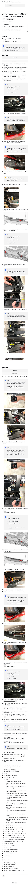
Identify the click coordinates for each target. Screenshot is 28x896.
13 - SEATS (6, 779)
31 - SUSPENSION (8, 857)
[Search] (15, 5)
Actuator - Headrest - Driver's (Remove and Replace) (15, 784)
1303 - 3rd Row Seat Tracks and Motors (14, 827)
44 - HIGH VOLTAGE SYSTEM (11, 868)
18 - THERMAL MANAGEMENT (11, 849)
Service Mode (19, 754)
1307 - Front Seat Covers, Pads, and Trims (14, 835)
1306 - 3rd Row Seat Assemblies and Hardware (15, 833)
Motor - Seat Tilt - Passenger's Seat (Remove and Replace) (16, 811)
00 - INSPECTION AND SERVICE (11, 771)
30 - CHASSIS (7, 855)
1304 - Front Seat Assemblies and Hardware (15, 829)
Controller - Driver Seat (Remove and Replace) (16, 793)
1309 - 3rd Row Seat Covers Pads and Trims (15, 839)
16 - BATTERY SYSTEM (9, 845)
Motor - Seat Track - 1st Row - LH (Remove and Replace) (16, 804)
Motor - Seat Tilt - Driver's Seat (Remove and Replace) (16, 808)
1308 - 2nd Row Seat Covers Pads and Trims (15, 837)
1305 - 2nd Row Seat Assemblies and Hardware (15, 831)
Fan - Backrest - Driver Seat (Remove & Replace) (17, 795)
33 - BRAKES (7, 860)
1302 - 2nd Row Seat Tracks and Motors (14, 825)
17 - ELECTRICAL (8, 847)
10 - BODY (6, 773)
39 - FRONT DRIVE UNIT (9, 864)
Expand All (15, 57)
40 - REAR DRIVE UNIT (9, 866)
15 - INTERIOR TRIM (8, 843)
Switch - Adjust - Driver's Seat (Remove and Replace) (16, 823)
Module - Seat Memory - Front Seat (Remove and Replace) (17, 801)
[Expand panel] (3, 876)
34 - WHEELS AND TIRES (10, 862)
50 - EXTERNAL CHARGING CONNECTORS (14, 870)
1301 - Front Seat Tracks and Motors (13, 781)
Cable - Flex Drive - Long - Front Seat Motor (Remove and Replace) (16, 787)
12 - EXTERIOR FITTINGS (10, 777)
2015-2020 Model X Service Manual (12, 766)
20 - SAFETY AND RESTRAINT (11, 851)
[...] (21, 69)
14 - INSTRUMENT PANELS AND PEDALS (13, 841)
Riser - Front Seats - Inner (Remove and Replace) (17, 817)
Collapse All (14, 61)
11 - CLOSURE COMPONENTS (11, 775)
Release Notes (7, 767)
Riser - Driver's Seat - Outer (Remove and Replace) (15, 814)
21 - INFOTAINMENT (8, 853)
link (10, 737)
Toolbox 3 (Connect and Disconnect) (17, 715)
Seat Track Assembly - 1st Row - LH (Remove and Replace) (17, 820)
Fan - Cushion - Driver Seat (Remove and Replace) (15, 798)
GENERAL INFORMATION (10, 769)
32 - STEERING (7, 859)
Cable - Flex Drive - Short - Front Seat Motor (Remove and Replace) (16, 790)
